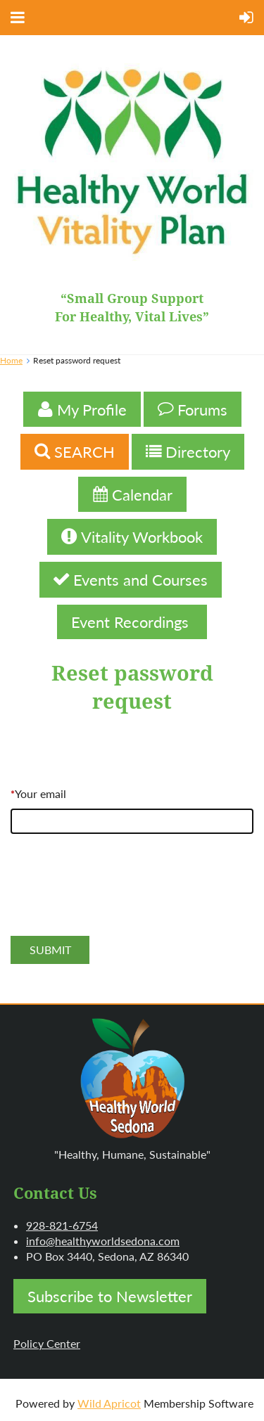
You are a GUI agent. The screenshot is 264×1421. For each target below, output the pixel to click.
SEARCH (74, 451)
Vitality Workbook (132, 536)
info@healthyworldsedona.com (103, 1240)
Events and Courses (131, 579)
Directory (188, 451)
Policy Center (46, 1343)
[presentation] (118, 900)
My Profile (82, 409)
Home (11, 360)
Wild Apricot (109, 1403)
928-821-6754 (62, 1225)
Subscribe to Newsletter (109, 1296)
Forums (192, 409)
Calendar (132, 494)
